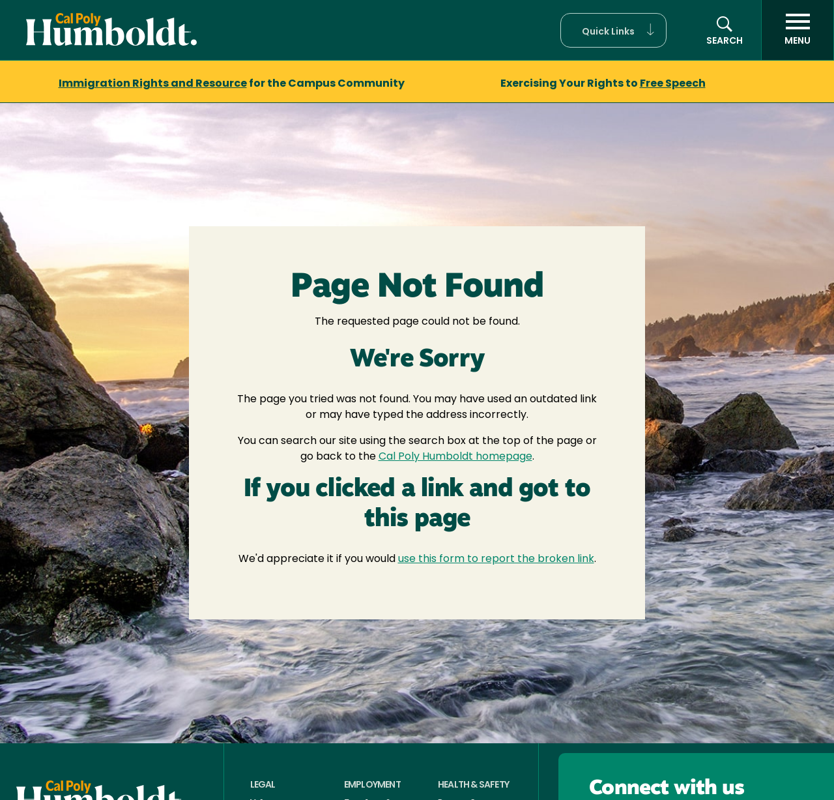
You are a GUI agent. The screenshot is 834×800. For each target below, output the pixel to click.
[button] (613, 30)
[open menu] (797, 30)
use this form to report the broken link (496, 559)
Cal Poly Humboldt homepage (455, 457)
